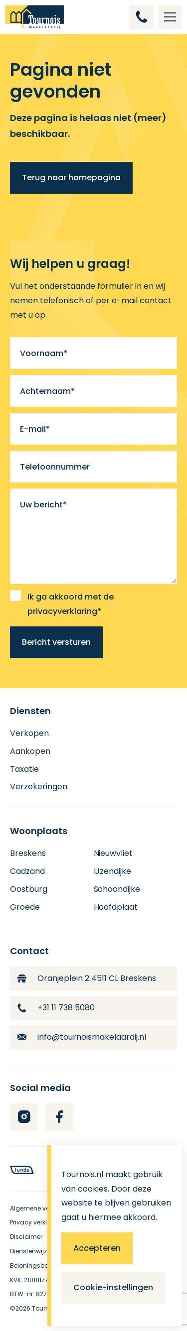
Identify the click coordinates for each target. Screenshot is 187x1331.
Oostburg (28, 889)
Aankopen (30, 751)
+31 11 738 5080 (56, 1007)
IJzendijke (113, 871)
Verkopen (29, 733)
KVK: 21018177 (29, 1280)
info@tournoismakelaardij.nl (81, 1037)
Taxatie (24, 769)
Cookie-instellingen (113, 1287)
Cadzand (27, 871)
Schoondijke (117, 889)
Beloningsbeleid (34, 1265)
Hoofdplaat (116, 907)
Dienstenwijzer (31, 1251)
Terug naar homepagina (71, 177)
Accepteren (97, 1248)
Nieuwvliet (113, 853)
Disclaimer (26, 1236)
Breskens (28, 853)
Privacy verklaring (36, 1222)
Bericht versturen (56, 642)
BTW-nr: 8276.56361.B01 (45, 1294)
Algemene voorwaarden (47, 1208)
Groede (25, 907)
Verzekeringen (38, 786)
